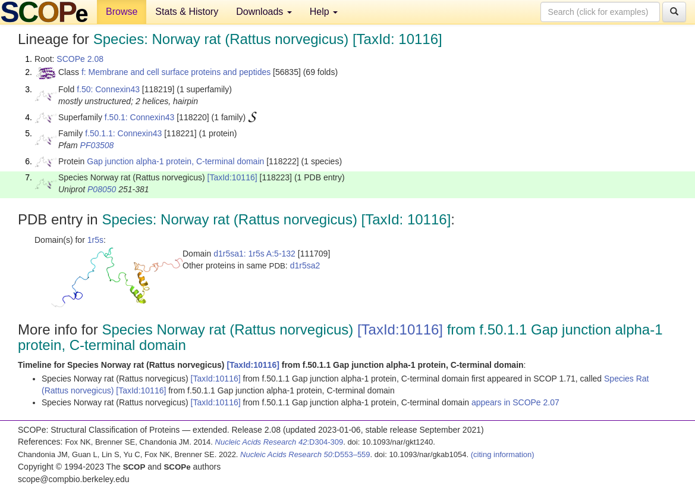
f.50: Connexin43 (108, 89)
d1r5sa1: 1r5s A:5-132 (254, 253)
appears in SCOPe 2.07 (515, 402)
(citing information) (502, 454)
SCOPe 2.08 (79, 59)
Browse (121, 12)
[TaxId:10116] (232, 177)
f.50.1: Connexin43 (140, 117)
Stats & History (186, 12)
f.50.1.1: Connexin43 (123, 133)
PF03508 (97, 145)
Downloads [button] (264, 12)
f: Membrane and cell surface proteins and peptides (176, 72)
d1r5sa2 (305, 265)
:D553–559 (305, 454)
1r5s (95, 240)
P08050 (101, 189)
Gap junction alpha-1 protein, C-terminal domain (175, 161)
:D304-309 (279, 441)
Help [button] (324, 12)
